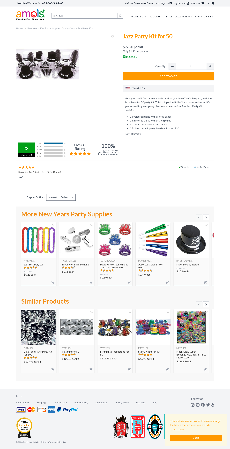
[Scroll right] (206, 217)
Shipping (41, 402)
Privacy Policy (122, 402)
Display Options (36, 197)
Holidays (154, 16)
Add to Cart (168, 76)
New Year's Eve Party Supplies (44, 28)
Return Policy (81, 402)
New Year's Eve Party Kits (79, 28)
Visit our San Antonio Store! (139, 3)
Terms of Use (60, 402)
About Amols (22, 402)
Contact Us (101, 402)
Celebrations (183, 16)
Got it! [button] (196, 438)
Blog (155, 402)
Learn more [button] (177, 429)
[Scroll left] (199, 217)
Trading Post (137, 16)
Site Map (140, 402)
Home (19, 28)
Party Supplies (203, 16)
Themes (167, 16)
